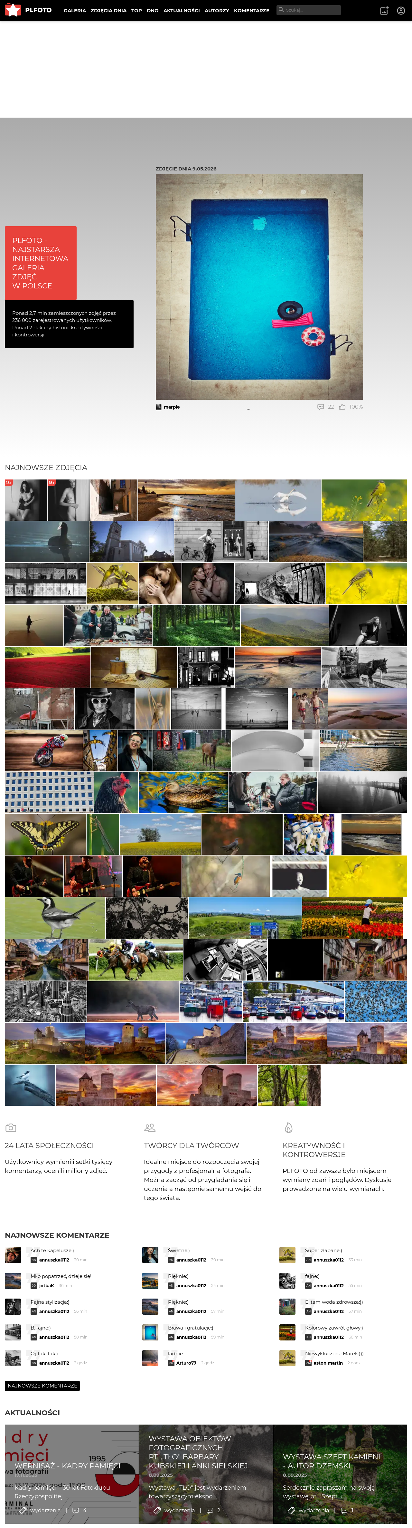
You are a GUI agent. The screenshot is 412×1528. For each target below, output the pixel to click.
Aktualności (32, 1520)
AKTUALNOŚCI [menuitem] (182, 10)
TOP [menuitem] (136, 10)
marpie (172, 407)
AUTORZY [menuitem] (217, 10)
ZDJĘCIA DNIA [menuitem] (108, 10)
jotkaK (46, 1393)
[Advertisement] (206, 69)
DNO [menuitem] (153, 10)
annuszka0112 (54, 1367)
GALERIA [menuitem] (75, 10)
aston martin (328, 1470)
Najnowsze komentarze (57, 1342)
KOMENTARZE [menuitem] (251, 10)
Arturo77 (186, 1470)
